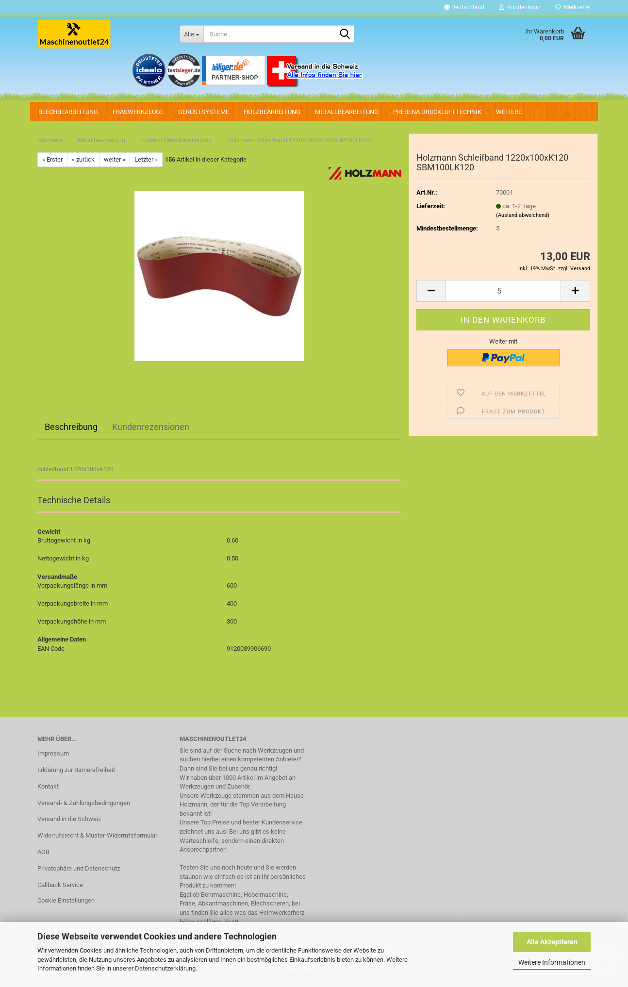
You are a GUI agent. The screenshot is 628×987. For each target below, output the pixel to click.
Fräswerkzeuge (138, 111)
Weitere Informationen (551, 962)
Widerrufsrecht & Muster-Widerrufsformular (97, 835)
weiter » (114, 159)
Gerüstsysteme (203, 111)
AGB (43, 851)
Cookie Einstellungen (66, 900)
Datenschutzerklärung (165, 968)
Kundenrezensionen (150, 427)
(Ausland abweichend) (522, 215)
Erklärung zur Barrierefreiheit (76, 769)
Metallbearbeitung (347, 111)
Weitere (509, 111)
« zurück (83, 159)
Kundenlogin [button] (520, 7)
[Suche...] (191, 34)
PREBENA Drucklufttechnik (437, 111)
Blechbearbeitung (68, 111)
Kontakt (48, 786)
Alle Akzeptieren (552, 942)
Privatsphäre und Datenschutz (78, 868)
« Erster (52, 159)
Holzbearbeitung (272, 111)
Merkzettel (573, 7)
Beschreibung (71, 427)
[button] (464, 7)
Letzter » (146, 159)
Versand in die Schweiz (69, 818)
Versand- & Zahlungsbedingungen (83, 802)
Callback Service (60, 884)
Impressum (53, 753)
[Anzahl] (503, 291)
